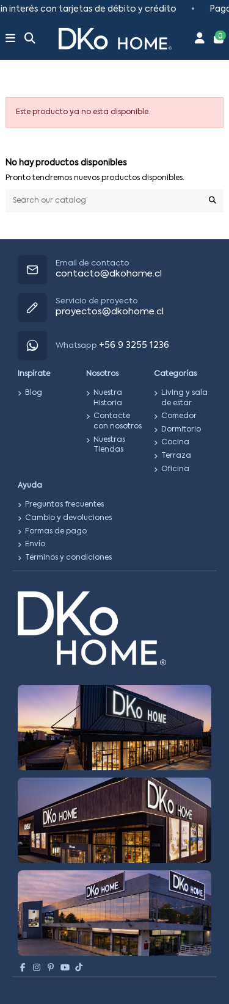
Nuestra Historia (107, 398)
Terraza (176, 456)
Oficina (175, 469)
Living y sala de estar (184, 398)
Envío (35, 544)
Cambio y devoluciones (68, 518)
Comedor (179, 416)
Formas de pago (56, 531)
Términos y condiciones (68, 558)
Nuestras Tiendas (109, 445)
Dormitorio (181, 429)
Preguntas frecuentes (64, 504)
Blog (33, 393)
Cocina (175, 442)
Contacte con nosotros (117, 421)
